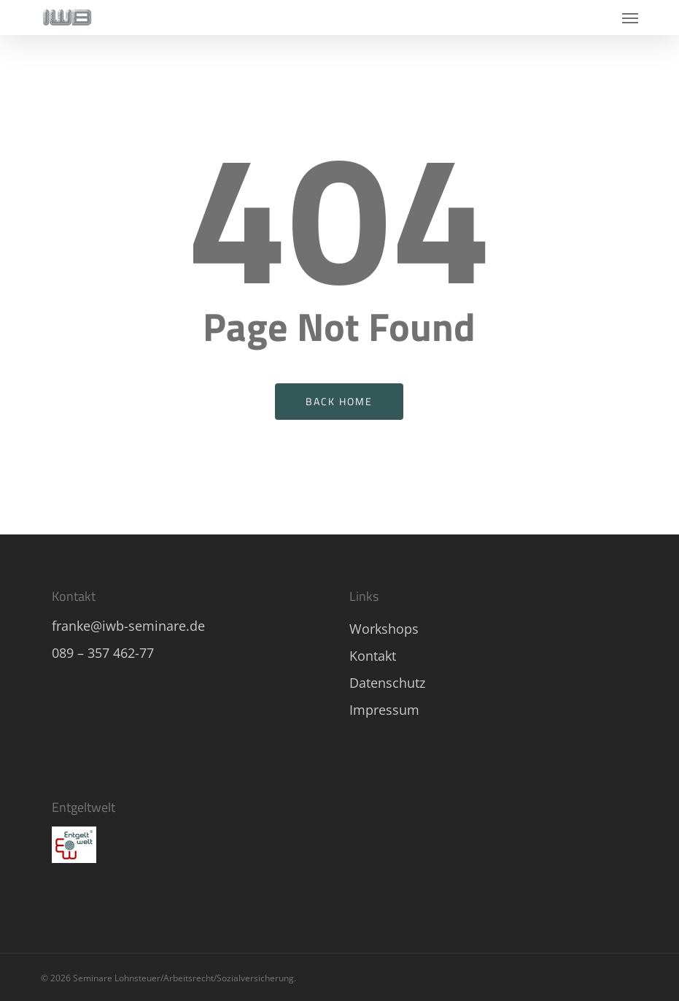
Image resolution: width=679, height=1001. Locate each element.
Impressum (384, 709)
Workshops (384, 628)
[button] (630, 17)
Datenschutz (387, 682)
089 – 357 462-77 (103, 652)
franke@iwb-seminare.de (128, 625)
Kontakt (372, 655)
